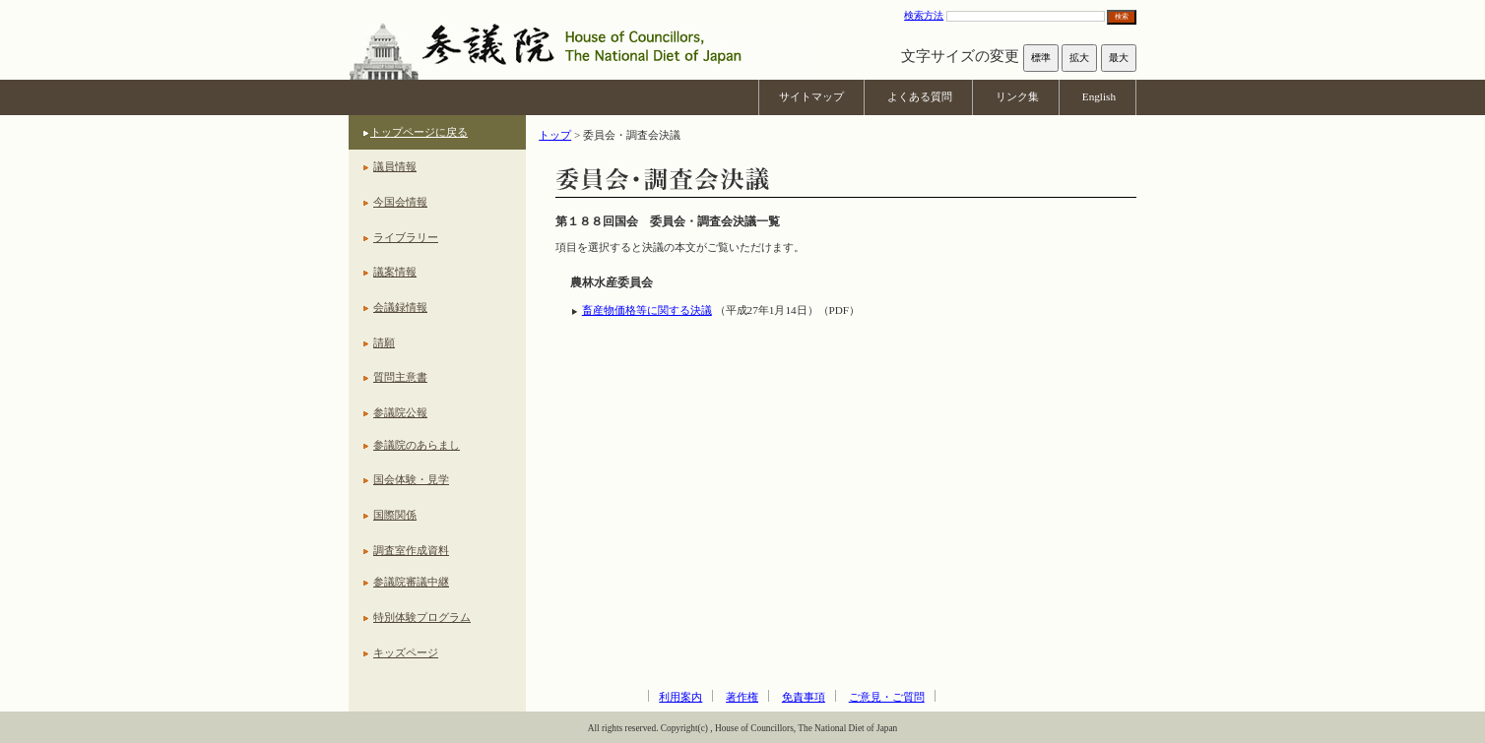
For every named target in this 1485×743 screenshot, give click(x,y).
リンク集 (1017, 96)
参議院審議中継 (411, 582)
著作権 (742, 697)
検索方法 (923, 15)
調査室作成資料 (411, 550)
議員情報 (395, 166)
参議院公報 (400, 412)
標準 (1041, 57)
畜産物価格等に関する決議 (647, 310)
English (1099, 96)
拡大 (1079, 57)
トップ (555, 135)
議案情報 (395, 272)
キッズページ (405, 652)
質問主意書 (400, 377)
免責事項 (803, 697)
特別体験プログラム (422, 617)
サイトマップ (811, 96)
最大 (1119, 57)
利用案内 (680, 697)
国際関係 (395, 515)
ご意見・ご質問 (887, 697)
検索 (1122, 16)
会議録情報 (400, 307)
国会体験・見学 (411, 479)
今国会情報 (400, 202)
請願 (384, 342)
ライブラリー (405, 237)
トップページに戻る (419, 132)
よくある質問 (919, 96)
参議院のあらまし (416, 445)
